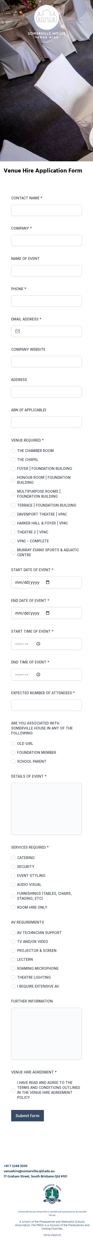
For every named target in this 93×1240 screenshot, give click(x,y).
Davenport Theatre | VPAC (42, 514)
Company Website (28, 349)
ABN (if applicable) (28, 410)
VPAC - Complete (33, 541)
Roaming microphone (38, 968)
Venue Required (26, 440)
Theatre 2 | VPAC (32, 532)
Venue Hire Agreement (32, 1072)
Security (25, 866)
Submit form (27, 1115)
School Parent (31, 761)
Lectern (25, 959)
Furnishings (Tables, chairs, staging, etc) (44, 895)
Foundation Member (36, 752)
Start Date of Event (31, 570)
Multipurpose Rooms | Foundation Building (39, 493)
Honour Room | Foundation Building (44, 479)
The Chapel (27, 459)
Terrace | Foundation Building (46, 505)
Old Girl (25, 743)
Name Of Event (25, 258)
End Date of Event (28, 600)
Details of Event (27, 776)
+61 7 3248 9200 (16, 1166)
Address (19, 380)
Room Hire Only (32, 907)
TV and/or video (32, 941)
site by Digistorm (52, 1235)
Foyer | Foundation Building (44, 468)
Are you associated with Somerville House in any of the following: (42, 728)
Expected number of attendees (41, 693)
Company (20, 228)
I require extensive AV (38, 986)
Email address (24, 319)
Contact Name (25, 198)
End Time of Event (28, 662)
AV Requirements (27, 922)
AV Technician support (39, 932)
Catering (26, 858)
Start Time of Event (31, 631)
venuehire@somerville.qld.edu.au (29, 1171)
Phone (17, 289)
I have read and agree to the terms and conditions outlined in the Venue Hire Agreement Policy (48, 1090)
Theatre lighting (34, 977)
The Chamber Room (35, 450)
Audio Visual (29, 884)
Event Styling (31, 875)
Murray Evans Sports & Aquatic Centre (48, 552)
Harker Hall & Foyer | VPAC (42, 523)
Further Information (32, 1001)
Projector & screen (37, 950)
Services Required (28, 847)
